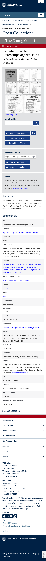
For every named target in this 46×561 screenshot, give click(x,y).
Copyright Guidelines (10, 523)
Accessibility (6, 557)
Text (4, 296)
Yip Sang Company (10, 233)
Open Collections (17, 32)
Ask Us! (5, 451)
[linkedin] (8, 516)
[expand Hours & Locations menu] (43, 430)
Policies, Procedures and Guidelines (16, 526)
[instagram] (11, 516)
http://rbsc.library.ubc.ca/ (20, 373)
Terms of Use (24, 554)
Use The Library (8, 436)
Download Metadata (17, 167)
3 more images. (11, 115)
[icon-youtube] (15, 516)
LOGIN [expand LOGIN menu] (5, 456)
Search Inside (10, 119)
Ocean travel (20, 267)
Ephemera (6, 288)
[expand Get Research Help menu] (43, 441)
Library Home (7, 420)
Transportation (17, 272)
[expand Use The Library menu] (43, 435)
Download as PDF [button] (15, 138)
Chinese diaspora (16, 270)
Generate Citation (15, 162)
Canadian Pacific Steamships (28, 233)
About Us (6, 446)
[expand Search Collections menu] (43, 425)
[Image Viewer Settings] (33, 133)
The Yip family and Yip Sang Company (16, 280)
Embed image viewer (16, 143)
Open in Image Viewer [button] (16, 133)
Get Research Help (9, 441)
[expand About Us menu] (43, 446)
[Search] (36, 123)
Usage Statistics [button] (11, 411)
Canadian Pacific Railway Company (15, 264)
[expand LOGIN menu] (43, 456)
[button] (12, 531)
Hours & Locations (9, 431)
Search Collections (9, 426)
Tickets (28, 267)
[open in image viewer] (11, 75)
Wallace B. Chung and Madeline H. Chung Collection (21, 328)
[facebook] (4, 516)
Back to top (7, 531)
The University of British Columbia (16, 5)
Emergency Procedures (10, 554)
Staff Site (5, 520)
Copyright (34, 554)
